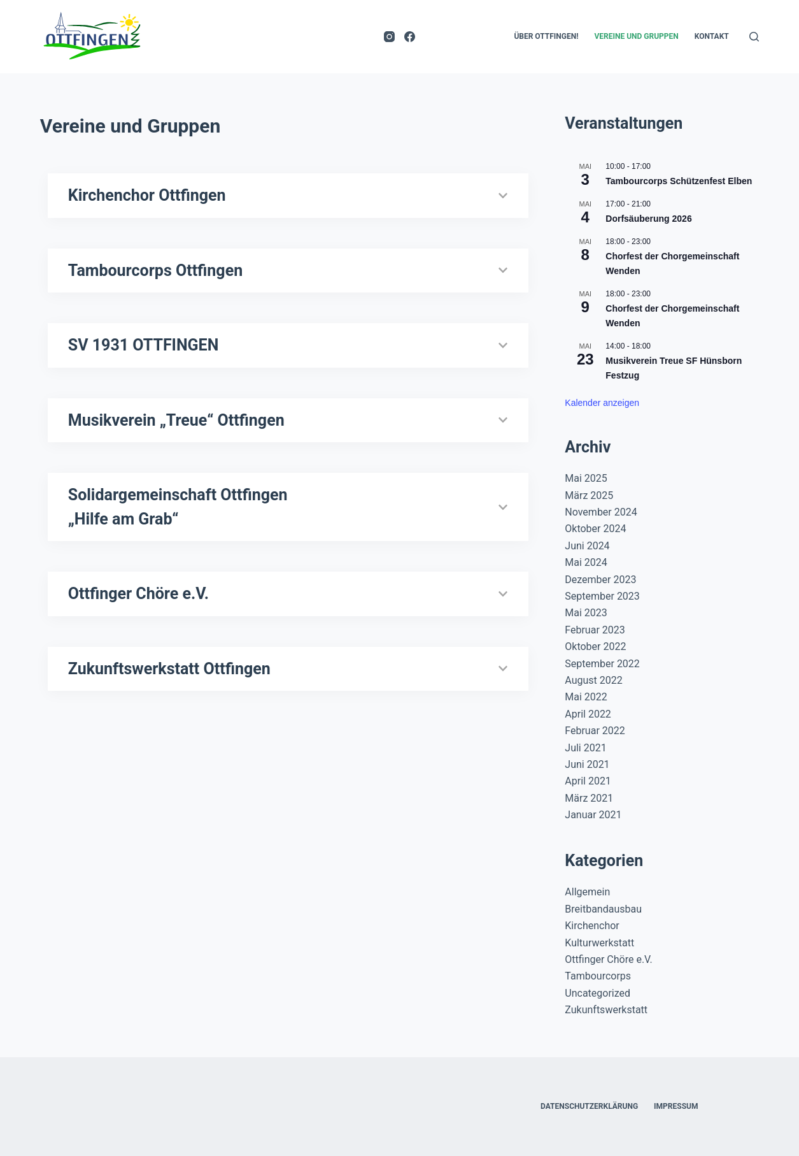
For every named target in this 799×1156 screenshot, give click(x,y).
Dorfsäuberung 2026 (648, 218)
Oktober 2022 (595, 646)
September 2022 (602, 664)
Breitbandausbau (603, 909)
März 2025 (589, 495)
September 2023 (602, 596)
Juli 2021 (585, 748)
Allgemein (587, 892)
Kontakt (712, 36)
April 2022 (588, 714)
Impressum (676, 1106)
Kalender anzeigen (602, 403)
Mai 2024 (586, 562)
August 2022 (593, 680)
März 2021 (589, 798)
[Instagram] (389, 36)
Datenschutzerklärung (589, 1106)
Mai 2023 (586, 613)
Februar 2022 (595, 731)
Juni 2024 (587, 546)
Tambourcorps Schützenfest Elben (678, 181)
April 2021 (588, 781)
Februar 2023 (595, 630)
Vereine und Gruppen (636, 36)
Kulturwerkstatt (599, 943)
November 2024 (601, 512)
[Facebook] (409, 36)
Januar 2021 (593, 815)
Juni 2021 (587, 764)
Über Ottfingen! (546, 36)
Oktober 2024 (595, 529)
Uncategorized (597, 993)
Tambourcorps (598, 976)
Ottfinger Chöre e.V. (608, 959)
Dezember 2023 (600, 580)
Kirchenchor (592, 926)
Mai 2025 (586, 478)
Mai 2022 (586, 697)
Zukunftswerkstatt (606, 1010)
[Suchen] (754, 36)
